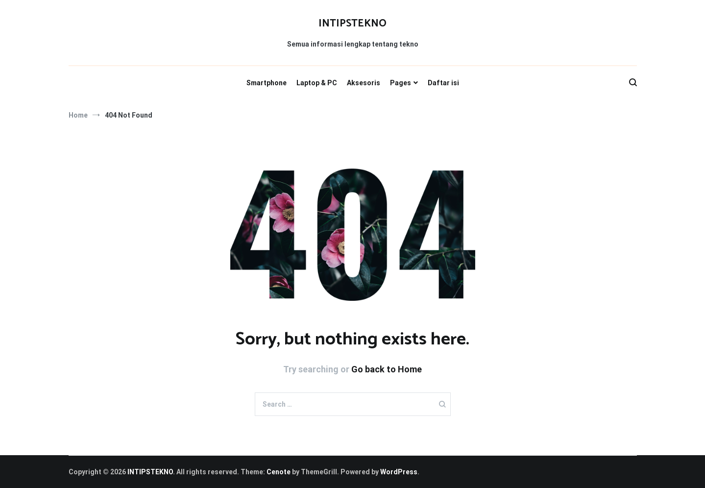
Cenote (279, 472)
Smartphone (266, 83)
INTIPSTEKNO (352, 23)
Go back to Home (386, 369)
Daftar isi (443, 83)
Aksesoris (363, 83)
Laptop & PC (316, 83)
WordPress (398, 472)
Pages (400, 83)
